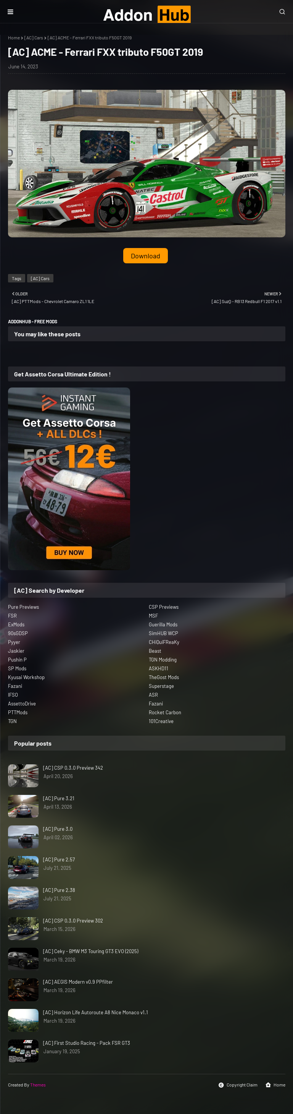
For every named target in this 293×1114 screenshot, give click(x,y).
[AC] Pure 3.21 (58, 798)
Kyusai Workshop (26, 677)
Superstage (161, 686)
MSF (153, 616)
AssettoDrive (22, 704)
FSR (12, 616)
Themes (38, 1084)
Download (145, 255)
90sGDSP (18, 633)
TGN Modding (163, 660)
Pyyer (14, 642)
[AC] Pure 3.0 (57, 829)
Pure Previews (23, 607)
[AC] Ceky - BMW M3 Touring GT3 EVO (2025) (90, 951)
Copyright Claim (238, 1085)
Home (14, 37)
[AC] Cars (33, 37)
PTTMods (17, 712)
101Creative (161, 721)
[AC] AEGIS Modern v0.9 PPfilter (78, 982)
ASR (153, 695)
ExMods (16, 624)
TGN (12, 721)
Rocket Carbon (165, 712)
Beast (155, 651)
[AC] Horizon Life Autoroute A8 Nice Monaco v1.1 (95, 1012)
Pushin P (17, 660)
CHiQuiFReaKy (164, 642)
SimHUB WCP (163, 633)
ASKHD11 (158, 668)
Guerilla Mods (163, 624)
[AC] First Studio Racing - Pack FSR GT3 (86, 1043)
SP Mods (17, 668)
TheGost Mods (164, 677)
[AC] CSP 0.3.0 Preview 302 (73, 921)
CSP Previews (164, 607)
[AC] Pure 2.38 (59, 890)
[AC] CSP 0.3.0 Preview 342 (73, 768)
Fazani (15, 686)
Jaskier (16, 651)
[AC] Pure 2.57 (59, 859)
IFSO (13, 695)
